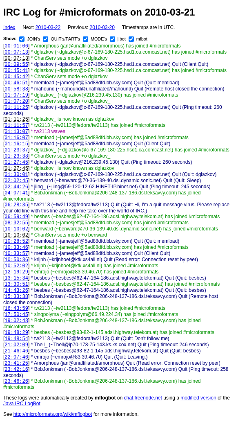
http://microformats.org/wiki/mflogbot (52, 414)
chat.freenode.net (143, 398)
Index (9, 27)
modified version (198, 398)
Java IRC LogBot (21, 403)
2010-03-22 (48, 27)
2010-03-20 (101, 27)
